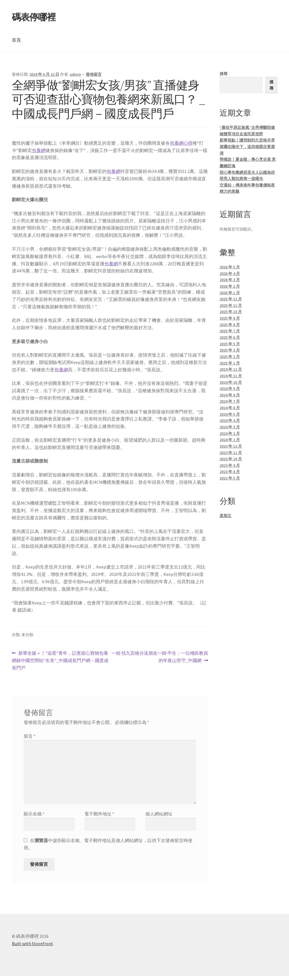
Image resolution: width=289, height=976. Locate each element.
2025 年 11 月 (231, 305)
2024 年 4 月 (230, 420)
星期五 (225, 515)
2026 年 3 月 (230, 279)
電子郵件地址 (99, 814)
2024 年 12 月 (231, 369)
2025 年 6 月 (230, 337)
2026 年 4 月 (230, 273)
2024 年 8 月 (230, 395)
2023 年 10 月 (231, 458)
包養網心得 (181, 143)
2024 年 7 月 (230, 401)
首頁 (16, 40)
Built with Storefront (32, 943)
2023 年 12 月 (231, 446)
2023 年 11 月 (231, 452)
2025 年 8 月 (230, 324)
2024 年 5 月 (230, 414)
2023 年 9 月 (230, 465)
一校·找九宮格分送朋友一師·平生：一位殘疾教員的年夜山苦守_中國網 (159, 657)
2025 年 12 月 (231, 299)
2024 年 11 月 (231, 375)
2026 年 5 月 (230, 267)
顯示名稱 (34, 814)
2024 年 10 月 (231, 382)
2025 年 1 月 (230, 363)
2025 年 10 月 (231, 311)
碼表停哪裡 (34, 17)
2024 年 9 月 (230, 388)
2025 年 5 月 (230, 343)
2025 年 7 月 (230, 330)
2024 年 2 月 (230, 433)
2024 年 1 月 (230, 439)
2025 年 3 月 (230, 350)
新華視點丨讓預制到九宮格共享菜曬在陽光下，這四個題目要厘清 (247, 146)
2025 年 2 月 (230, 356)
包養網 (38, 150)
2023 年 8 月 (230, 471)
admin (75, 74)
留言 (30, 736)
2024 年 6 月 (230, 407)
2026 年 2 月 (230, 286)
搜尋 (223, 73)
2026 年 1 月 (230, 292)
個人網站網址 (158, 814)
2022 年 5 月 (230, 478)
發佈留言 (94, 74)
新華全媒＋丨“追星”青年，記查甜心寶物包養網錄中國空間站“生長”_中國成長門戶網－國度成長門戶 (60, 661)
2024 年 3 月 (230, 427)
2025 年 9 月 (230, 318)
